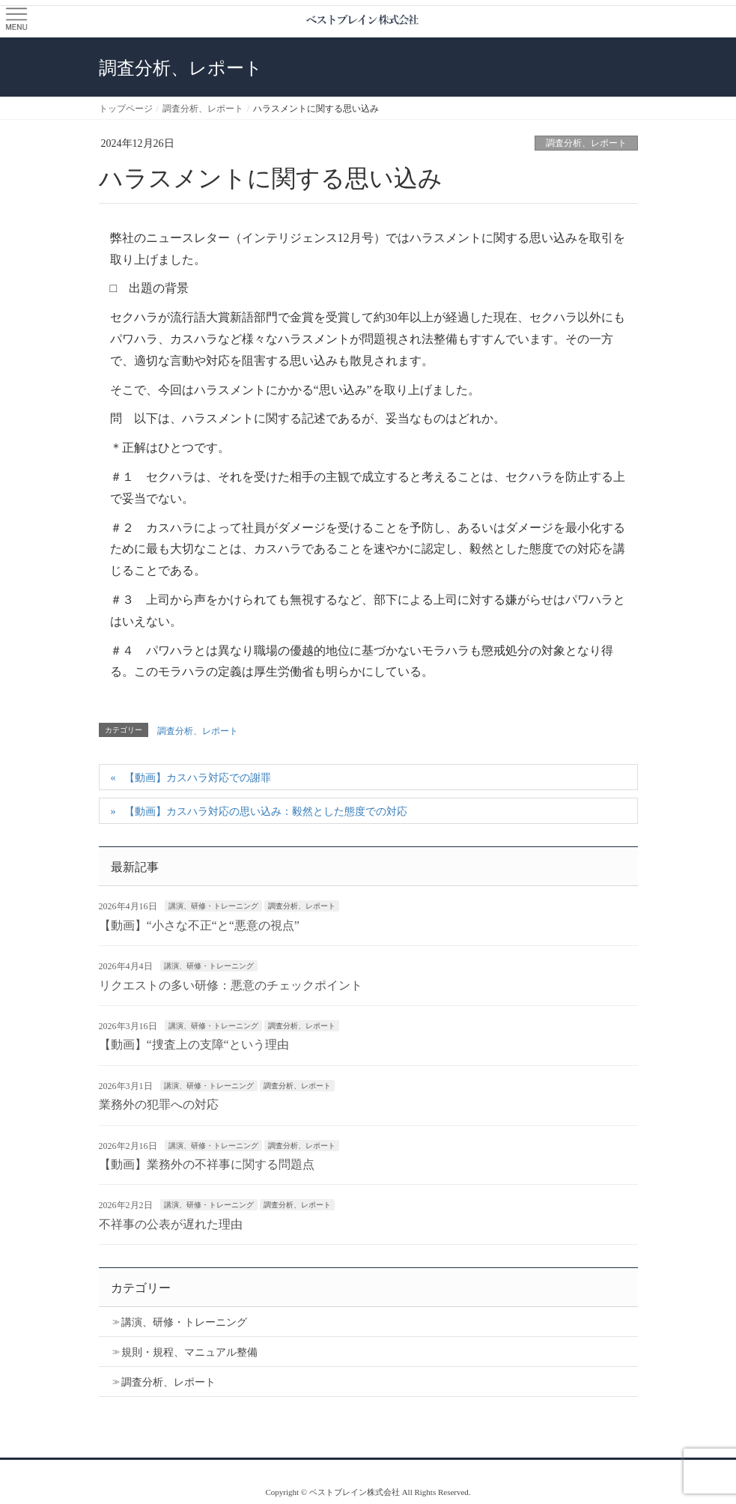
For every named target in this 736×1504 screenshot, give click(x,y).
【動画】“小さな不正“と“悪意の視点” (199, 925)
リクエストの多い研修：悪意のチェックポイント (230, 985)
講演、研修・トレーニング (213, 906)
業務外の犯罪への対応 (159, 1104)
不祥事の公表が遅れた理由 (171, 1224)
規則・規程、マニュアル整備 (189, 1352)
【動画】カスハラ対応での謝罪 (197, 777)
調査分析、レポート (586, 143)
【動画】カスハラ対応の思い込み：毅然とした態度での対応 (265, 811)
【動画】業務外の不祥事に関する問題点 (206, 1164)
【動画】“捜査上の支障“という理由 (194, 1044)
